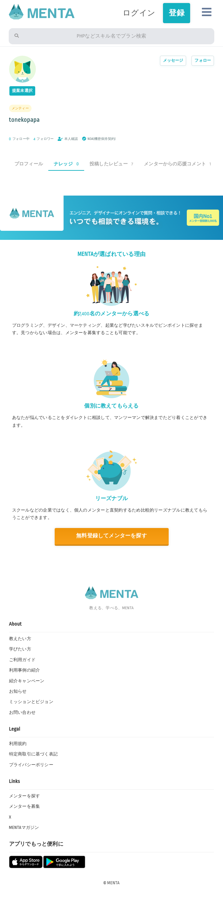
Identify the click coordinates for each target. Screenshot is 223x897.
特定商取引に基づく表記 (33, 754)
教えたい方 (20, 638)
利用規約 (18, 743)
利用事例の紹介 (24, 670)
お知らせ (18, 691)
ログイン (139, 13)
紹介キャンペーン (27, 681)
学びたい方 (20, 649)
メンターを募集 (24, 806)
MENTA (113, 883)
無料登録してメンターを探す (111, 536)
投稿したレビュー (111, 163)
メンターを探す (24, 796)
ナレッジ (66, 163)
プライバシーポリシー (31, 764)
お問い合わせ (22, 712)
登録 (176, 13)
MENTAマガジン (24, 827)
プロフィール (28, 163)
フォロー (202, 60)
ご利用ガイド (22, 659)
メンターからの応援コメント (177, 163)
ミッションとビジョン (31, 701)
